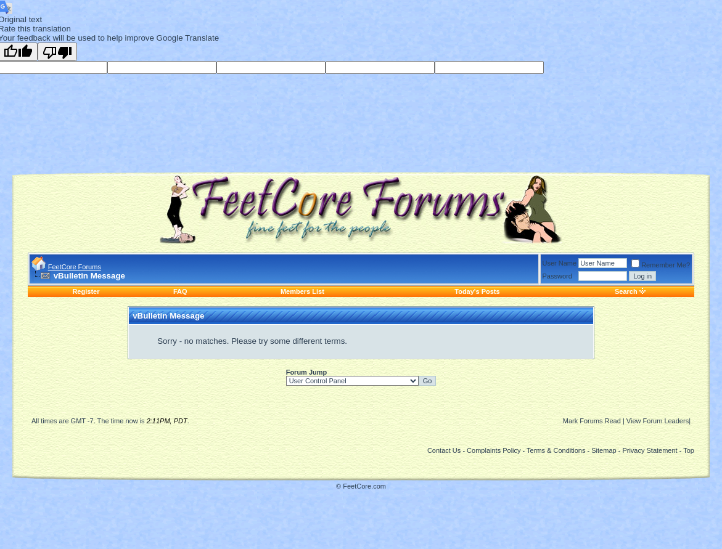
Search (626, 291)
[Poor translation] (57, 52)
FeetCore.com (364, 486)
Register (85, 291)
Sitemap (603, 450)
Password (557, 276)
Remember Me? (660, 265)
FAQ (180, 291)
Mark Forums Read (592, 421)
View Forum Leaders (657, 421)
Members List (302, 291)
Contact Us (444, 450)
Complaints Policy (493, 450)
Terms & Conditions (556, 450)
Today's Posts (476, 291)
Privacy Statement (649, 450)
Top (688, 450)
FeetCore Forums (74, 266)
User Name (560, 263)
